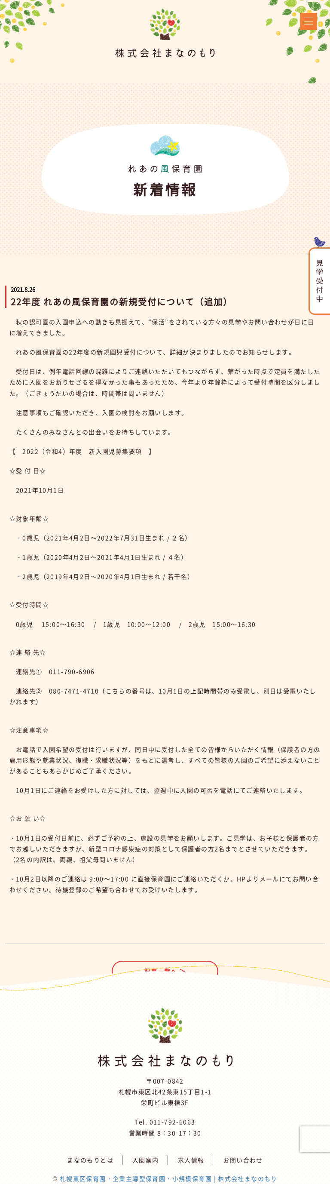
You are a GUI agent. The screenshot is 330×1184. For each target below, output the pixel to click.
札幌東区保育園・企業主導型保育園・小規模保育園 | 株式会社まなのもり (169, 1178)
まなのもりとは (90, 1160)
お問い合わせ (243, 1160)
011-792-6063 (173, 1121)
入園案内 (145, 1160)
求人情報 (191, 1160)
